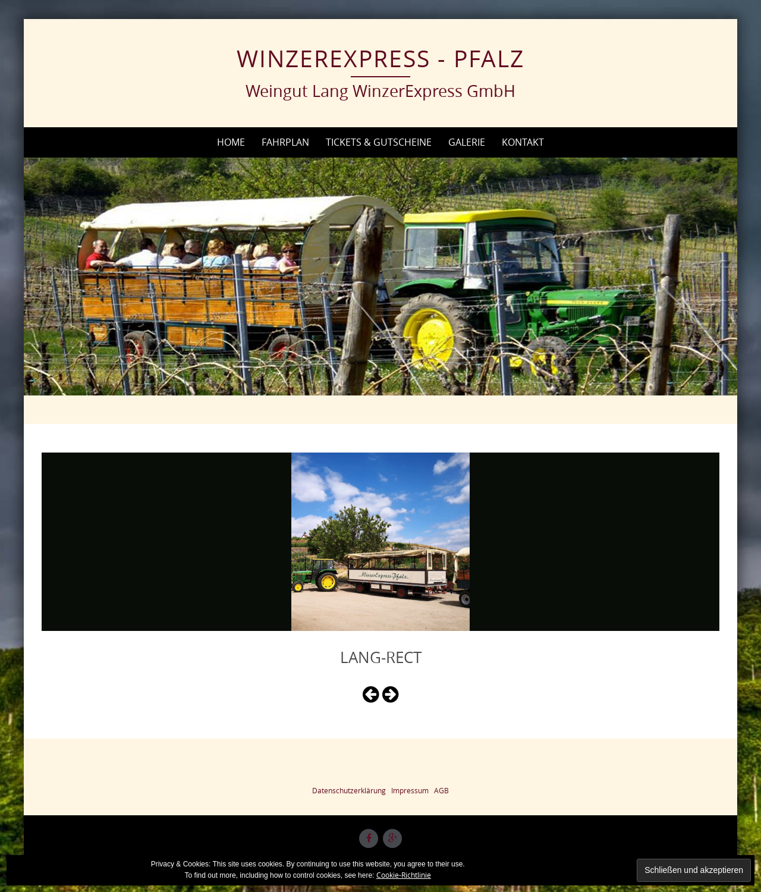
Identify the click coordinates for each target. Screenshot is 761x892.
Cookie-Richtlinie (403, 875)
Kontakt (523, 142)
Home (231, 142)
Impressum (410, 790)
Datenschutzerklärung (349, 790)
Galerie (466, 142)
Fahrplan (285, 142)
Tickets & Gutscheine (379, 142)
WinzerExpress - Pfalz (380, 58)
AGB (441, 790)
